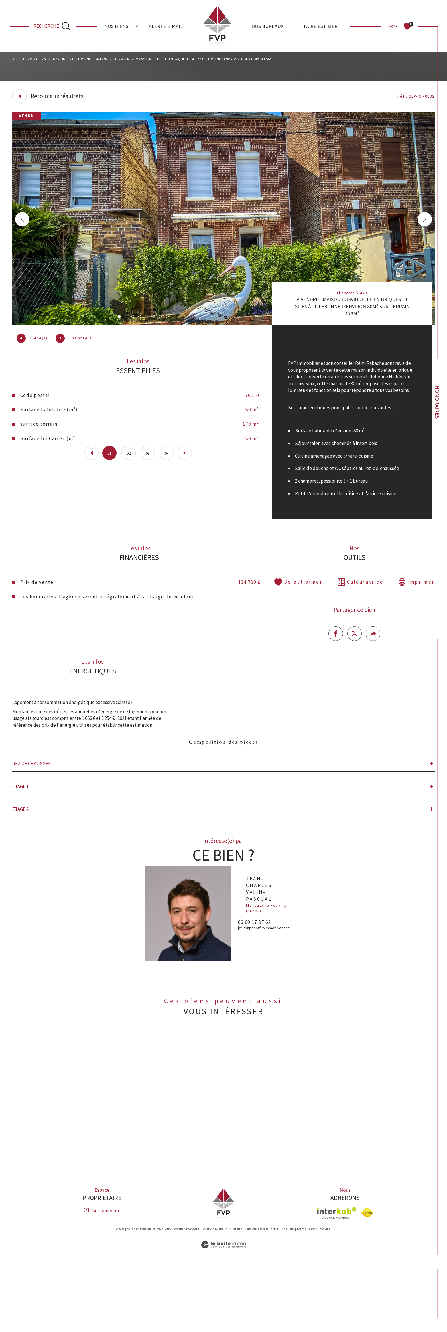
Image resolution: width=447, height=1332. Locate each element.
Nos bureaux (267, 26)
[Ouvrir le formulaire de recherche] (52, 26)
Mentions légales (256, 1292)
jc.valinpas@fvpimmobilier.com (267, 1008)
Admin (275, 1292)
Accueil (21, 60)
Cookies (325, 1292)
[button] (422, 222)
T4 (127, 60)
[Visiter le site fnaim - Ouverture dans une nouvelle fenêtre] (367, 1276)
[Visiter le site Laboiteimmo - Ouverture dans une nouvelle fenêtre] (223, 1314)
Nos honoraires (212, 1292)
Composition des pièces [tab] (223, 787)
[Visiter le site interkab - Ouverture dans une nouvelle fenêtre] (336, 1276)
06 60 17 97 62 (259, 999)
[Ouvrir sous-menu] (136, 25)
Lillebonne (91, 60)
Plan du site (233, 1292)
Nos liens (288, 1292)
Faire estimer (321, 26)
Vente (39, 60)
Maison (113, 60)
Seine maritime (62, 60)
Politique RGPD (307, 1292)
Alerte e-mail (166, 26)
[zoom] (224, 326)
